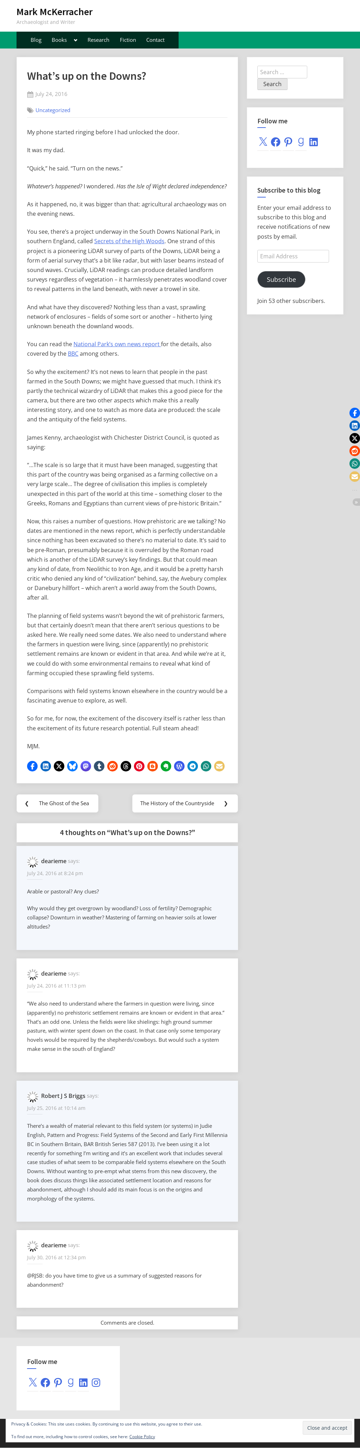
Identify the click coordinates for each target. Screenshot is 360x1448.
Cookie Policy (142, 1437)
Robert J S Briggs (63, 1096)
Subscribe (281, 279)
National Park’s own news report (117, 344)
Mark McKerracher (54, 11)
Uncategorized (53, 110)
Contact (155, 39)
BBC (73, 353)
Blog (36, 39)
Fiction (128, 39)
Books (59, 39)
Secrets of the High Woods (129, 241)
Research (98, 39)
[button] (32, 766)
